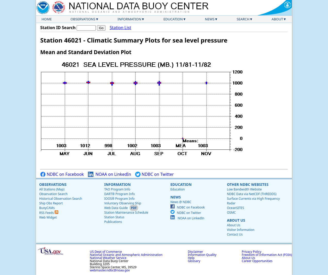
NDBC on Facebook (62, 174)
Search (243, 19)
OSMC (231, 212)
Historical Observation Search (60, 198)
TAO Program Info (117, 189)
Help (191, 258)
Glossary (194, 261)
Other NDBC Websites (247, 184)
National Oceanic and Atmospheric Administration (126, 255)
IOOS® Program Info (119, 198)
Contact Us (235, 234)
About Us (236, 220)
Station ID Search (58, 27)
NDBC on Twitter (154, 174)
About (277, 19)
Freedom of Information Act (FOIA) (267, 255)
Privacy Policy (251, 251)
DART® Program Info (119, 194)
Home (47, 19)
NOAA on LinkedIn (109, 174)
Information (129, 19)
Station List (120, 27)
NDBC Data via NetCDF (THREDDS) (251, 194)
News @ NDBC (180, 202)
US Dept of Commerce (106, 251)
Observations (82, 19)
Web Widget (48, 217)
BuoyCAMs (47, 208)
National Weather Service (108, 258)
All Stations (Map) (51, 189)
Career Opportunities (257, 261)
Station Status (114, 217)
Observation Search (53, 194)
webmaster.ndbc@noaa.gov (110, 270)
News (210, 19)
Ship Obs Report (51, 203)
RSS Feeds (48, 213)
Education (173, 19)
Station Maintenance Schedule (126, 212)
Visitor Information (241, 230)
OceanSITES (235, 208)
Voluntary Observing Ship (122, 203)
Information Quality (202, 255)
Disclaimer (195, 251)
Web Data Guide (116, 208)
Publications (113, 222)
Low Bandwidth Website (244, 189)
